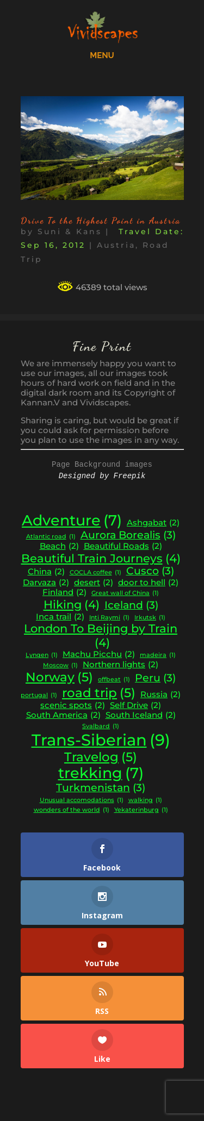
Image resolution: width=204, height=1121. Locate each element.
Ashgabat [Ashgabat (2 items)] (153, 523)
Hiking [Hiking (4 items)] (72, 605)
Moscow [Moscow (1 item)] (60, 665)
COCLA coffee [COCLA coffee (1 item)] (95, 573)
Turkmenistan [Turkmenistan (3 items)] (100, 788)
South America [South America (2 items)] (63, 715)
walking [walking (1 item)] (145, 800)
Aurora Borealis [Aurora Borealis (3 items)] (128, 535)
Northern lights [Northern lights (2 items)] (120, 665)
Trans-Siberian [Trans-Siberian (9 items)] (101, 739)
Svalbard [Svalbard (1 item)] (100, 726)
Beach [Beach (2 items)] (59, 546)
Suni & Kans (70, 231)
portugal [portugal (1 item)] (39, 695)
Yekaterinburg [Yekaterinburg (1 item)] (141, 810)
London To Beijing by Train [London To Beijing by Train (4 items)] (100, 635)
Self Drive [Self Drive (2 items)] (135, 705)
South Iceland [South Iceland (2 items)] (141, 715)
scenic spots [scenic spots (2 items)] (72, 705)
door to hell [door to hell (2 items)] (148, 583)
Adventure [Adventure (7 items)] (72, 520)
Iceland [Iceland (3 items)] (131, 605)
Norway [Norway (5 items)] (59, 677)
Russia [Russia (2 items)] (160, 695)
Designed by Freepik (102, 476)
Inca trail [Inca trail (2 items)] (60, 617)
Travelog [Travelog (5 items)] (100, 757)
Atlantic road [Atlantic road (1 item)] (51, 537)
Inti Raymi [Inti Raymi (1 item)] (109, 618)
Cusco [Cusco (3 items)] (150, 571)
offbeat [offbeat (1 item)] (114, 680)
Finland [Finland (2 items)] (64, 592)
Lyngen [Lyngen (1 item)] (42, 655)
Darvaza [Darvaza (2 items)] (46, 583)
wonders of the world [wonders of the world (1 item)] (71, 810)
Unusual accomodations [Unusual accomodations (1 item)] (81, 800)
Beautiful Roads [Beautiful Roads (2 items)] (123, 546)
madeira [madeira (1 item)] (158, 655)
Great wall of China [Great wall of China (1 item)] (125, 593)
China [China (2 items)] (46, 572)
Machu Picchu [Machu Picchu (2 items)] (99, 654)
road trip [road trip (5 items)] (98, 692)
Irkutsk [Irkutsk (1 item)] (149, 618)
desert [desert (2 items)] (93, 583)
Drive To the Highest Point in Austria (101, 220)
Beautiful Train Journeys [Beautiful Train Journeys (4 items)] (101, 559)
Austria (116, 245)
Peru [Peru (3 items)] (155, 678)
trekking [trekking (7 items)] (101, 773)
